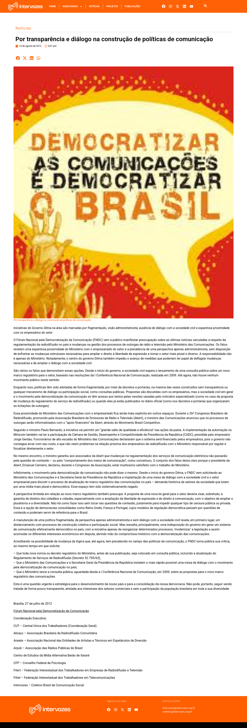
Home (52, 6)
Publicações (132, 6)
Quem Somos (72, 6)
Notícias (94, 6)
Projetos (112, 6)
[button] (17, 58)
